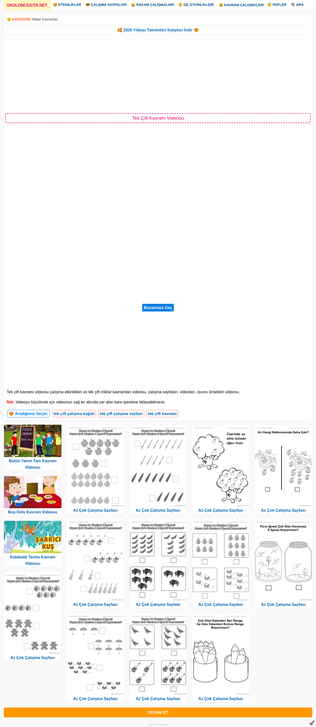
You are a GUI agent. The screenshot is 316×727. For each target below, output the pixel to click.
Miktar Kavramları (45, 19)
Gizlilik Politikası (158, 724)
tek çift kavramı (162, 414)
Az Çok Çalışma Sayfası (32, 658)
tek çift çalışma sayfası (121, 414)
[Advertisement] (158, 73)
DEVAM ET (158, 712)
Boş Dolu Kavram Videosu (33, 512)
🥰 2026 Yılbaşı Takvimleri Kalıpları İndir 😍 (157, 30)
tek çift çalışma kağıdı (74, 414)
